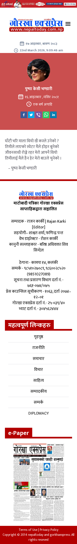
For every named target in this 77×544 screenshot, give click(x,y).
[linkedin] (53, 115)
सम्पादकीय (38, 391)
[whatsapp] (46, 115)
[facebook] (24, 115)
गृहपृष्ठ (38, 336)
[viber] (38, 115)
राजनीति (38, 347)
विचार (38, 369)
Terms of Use (28, 530)
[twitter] (31, 115)
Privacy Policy (49, 530)
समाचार (38, 358)
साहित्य (38, 380)
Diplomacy (38, 413)
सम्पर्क (38, 402)
